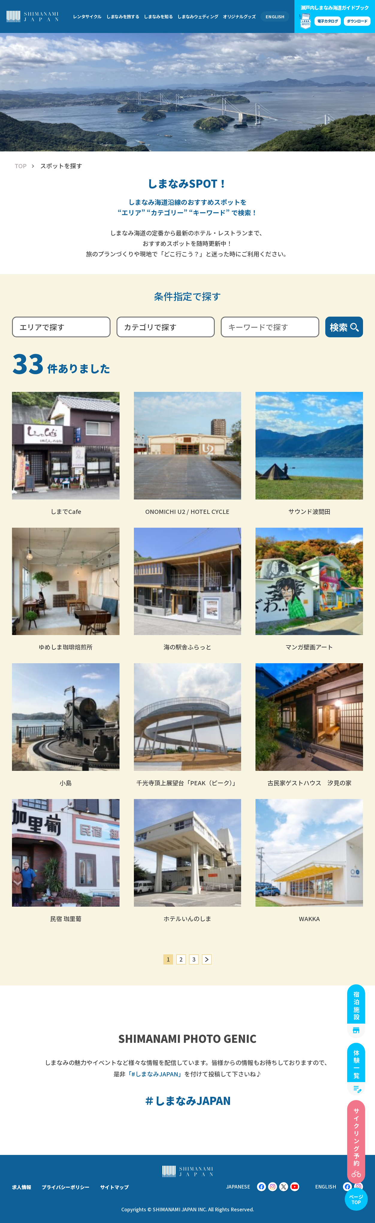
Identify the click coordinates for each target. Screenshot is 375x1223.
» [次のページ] (207, 959)
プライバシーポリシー (66, 1187)
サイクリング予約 (356, 1138)
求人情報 (21, 1187)
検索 (339, 326)
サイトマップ (114, 1187)
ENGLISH (275, 16)
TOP (21, 166)
